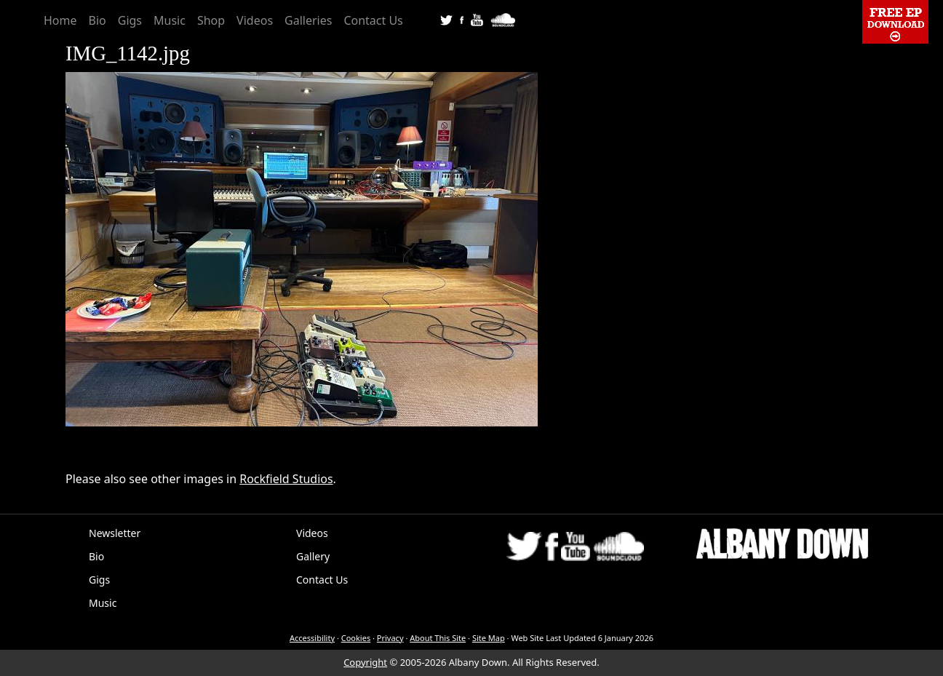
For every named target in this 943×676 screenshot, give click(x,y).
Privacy (390, 637)
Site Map (488, 637)
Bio (97, 20)
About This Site (438, 637)
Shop (211, 20)
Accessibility (312, 637)
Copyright (365, 662)
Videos (254, 20)
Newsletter (114, 533)
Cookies (355, 637)
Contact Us (372, 20)
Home (60, 20)
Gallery (313, 556)
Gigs (130, 20)
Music (170, 20)
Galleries (308, 20)
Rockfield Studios (286, 479)
